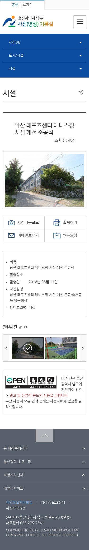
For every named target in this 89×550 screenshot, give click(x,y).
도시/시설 (16, 56)
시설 (12, 69)
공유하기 (80, 92)
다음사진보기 (83, 348)
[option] (44, 180)
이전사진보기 (6, 348)
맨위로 (44, 435)
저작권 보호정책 (53, 503)
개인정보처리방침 (19, 503)
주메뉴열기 (80, 21)
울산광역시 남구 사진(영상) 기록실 (28, 21)
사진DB (14, 42)
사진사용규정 (16, 508)
